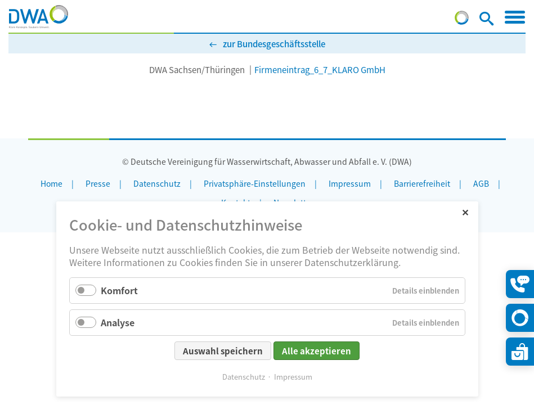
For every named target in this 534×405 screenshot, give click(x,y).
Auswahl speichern (223, 351)
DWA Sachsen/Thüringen (197, 69)
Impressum (293, 376)
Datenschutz (243, 376)
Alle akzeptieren (316, 351)
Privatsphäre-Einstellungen (255, 183)
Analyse (117, 322)
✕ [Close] (465, 211)
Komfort (119, 290)
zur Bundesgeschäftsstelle (274, 44)
